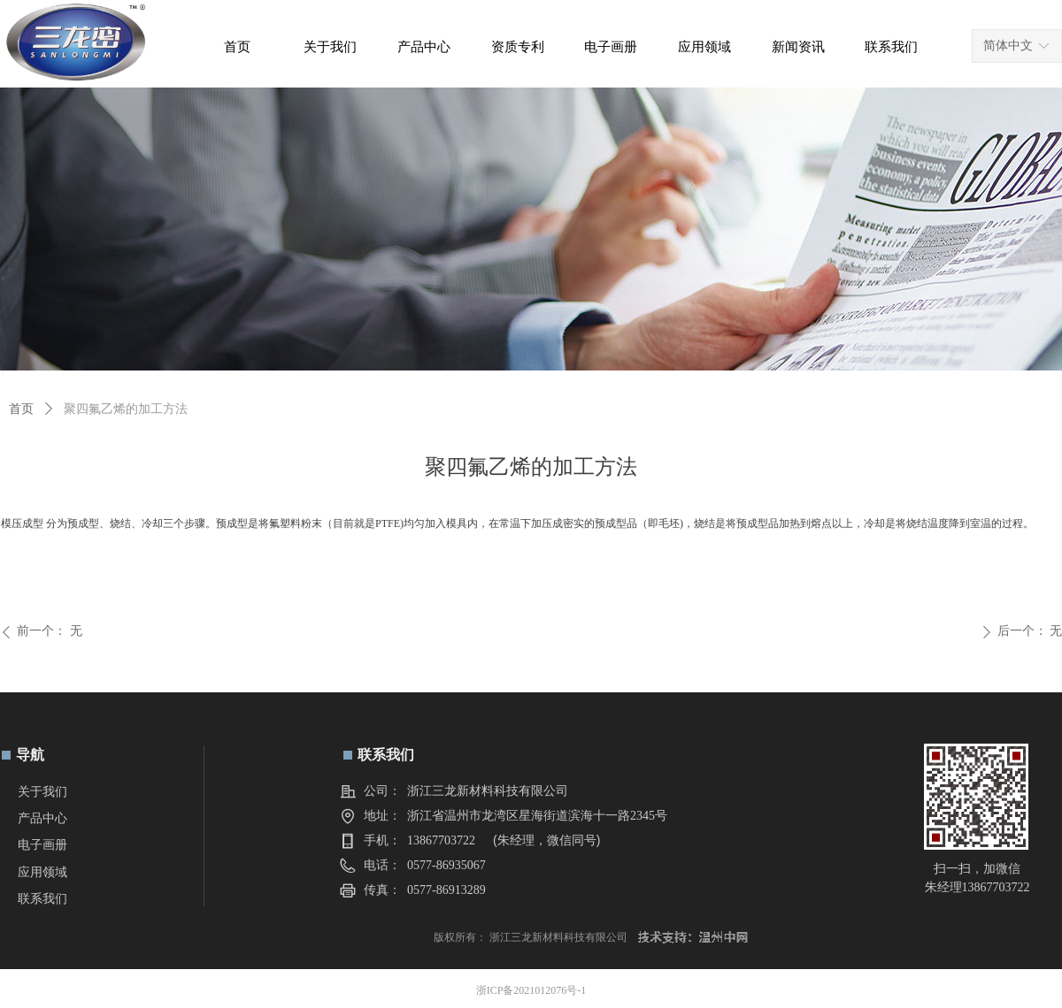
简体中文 (1008, 45)
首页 (21, 409)
